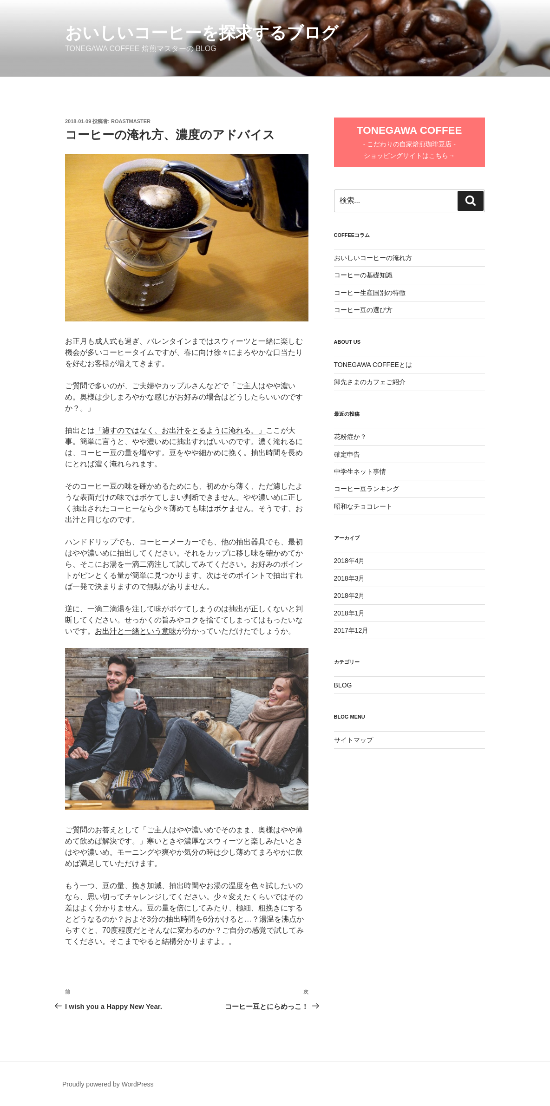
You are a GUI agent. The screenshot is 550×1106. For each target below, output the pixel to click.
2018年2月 (349, 595)
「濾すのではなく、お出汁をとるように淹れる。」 (180, 430)
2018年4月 (349, 560)
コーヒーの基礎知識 (363, 275)
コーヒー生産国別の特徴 (370, 292)
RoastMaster (131, 121)
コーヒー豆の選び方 (363, 310)
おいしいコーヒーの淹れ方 (373, 258)
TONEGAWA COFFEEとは (373, 364)
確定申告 (347, 454)
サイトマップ (353, 740)
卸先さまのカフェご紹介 (370, 382)
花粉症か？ (350, 436)
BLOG (343, 685)
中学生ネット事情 (360, 471)
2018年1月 (349, 613)
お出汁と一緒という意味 (136, 631)
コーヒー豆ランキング (366, 488)
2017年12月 (351, 630)
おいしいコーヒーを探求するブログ (201, 32)
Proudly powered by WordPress (108, 1084)
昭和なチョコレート (363, 506)
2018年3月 (349, 578)
